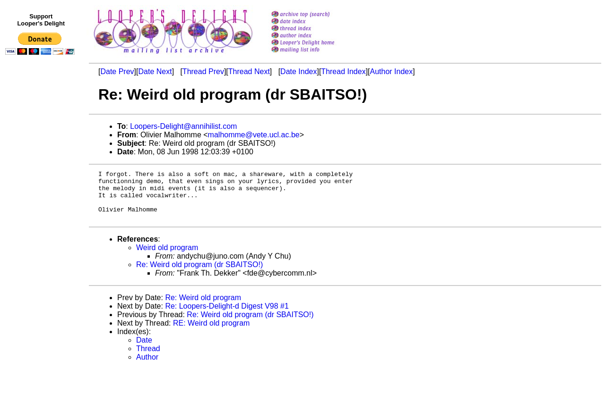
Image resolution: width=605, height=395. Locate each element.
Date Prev (117, 71)
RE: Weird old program (211, 333)
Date (144, 350)
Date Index (298, 71)
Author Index (391, 71)
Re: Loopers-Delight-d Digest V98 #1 (226, 316)
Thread (148, 358)
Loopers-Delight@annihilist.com (183, 126)
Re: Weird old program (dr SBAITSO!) (199, 274)
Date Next (155, 71)
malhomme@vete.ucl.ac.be (254, 135)
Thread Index (343, 71)
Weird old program (167, 257)
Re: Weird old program (203, 307)
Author (147, 367)
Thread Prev (203, 71)
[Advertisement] (41, 253)
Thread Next (249, 71)
